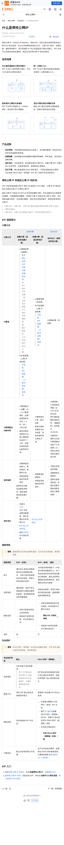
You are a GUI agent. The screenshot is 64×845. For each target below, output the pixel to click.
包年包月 (53, 232)
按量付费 (30, 232)
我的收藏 (56, 37)
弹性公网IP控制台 (16, 772)
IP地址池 (49, 711)
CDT (21, 507)
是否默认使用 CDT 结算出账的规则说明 (23, 267)
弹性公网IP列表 (14, 776)
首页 (3, 21)
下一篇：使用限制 (55, 789)
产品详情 (31, 37)
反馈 (35, 800)
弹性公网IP (11, 21)
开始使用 (21, 21)
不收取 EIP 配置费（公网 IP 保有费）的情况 (24, 380)
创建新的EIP (50, 772)
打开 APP (56, 3)
